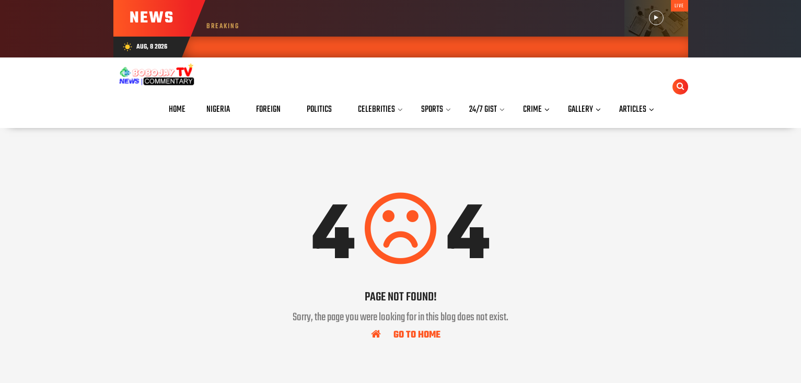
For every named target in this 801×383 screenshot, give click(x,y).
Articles (632, 109)
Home (177, 109)
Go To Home (405, 334)
